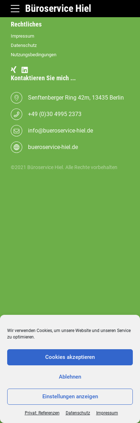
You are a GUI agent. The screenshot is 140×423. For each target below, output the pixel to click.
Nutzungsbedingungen (33, 54)
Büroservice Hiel (58, 8)
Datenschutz (78, 412)
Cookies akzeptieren (70, 357)
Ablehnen (70, 377)
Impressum (107, 412)
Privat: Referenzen (42, 412)
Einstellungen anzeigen (70, 396)
